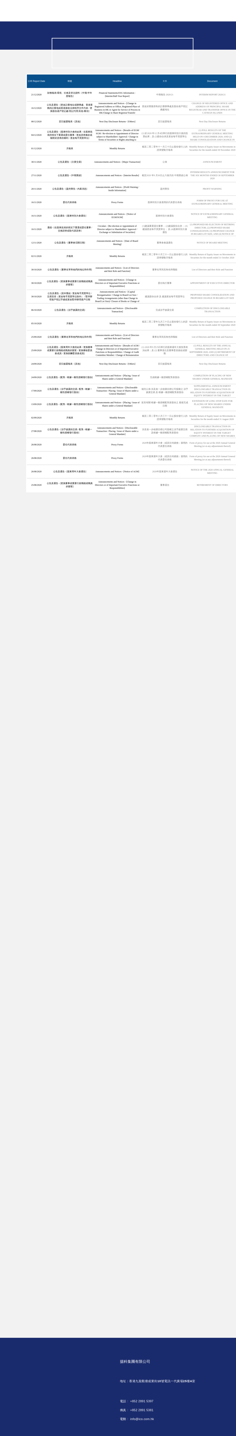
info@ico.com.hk (142, 1419)
